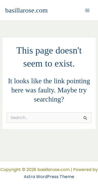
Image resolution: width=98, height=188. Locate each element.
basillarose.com (26, 10)
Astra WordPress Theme (49, 177)
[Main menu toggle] (87, 10)
